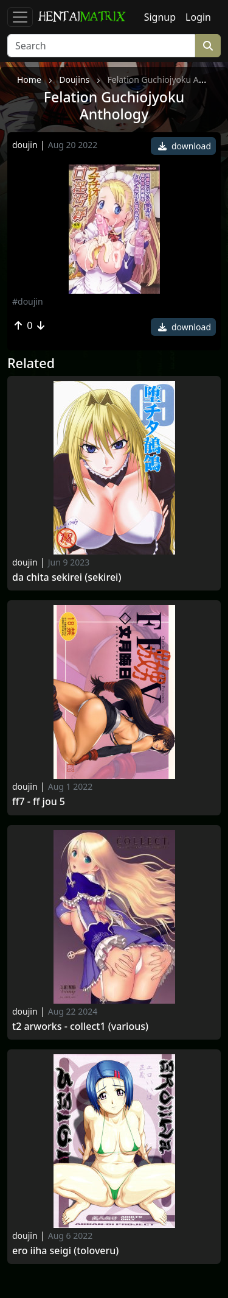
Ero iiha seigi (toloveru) (65, 1251)
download (184, 146)
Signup (160, 17)
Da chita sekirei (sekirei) (66, 577)
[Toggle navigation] (20, 17)
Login (198, 17)
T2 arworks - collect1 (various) (80, 1026)
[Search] (101, 45)
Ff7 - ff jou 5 (38, 801)
